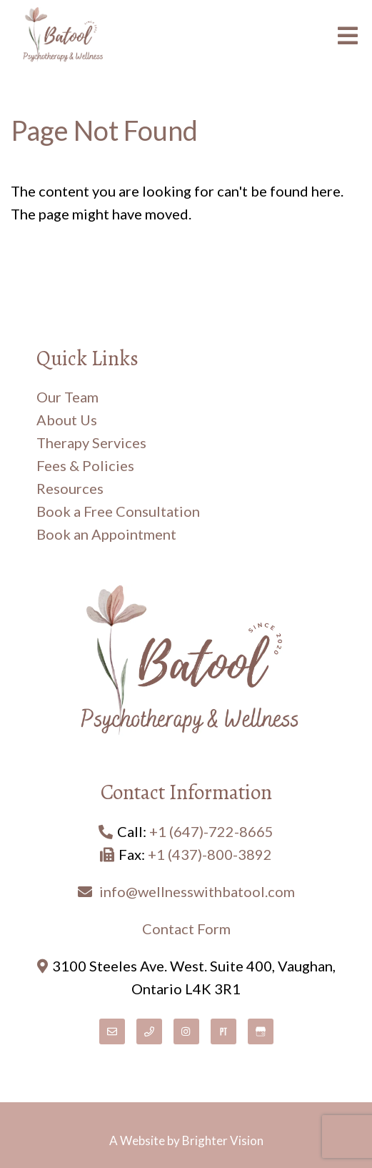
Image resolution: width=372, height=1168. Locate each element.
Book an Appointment (106, 534)
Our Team (67, 396)
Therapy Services (91, 442)
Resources (70, 488)
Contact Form (186, 928)
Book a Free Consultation (118, 511)
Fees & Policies (85, 465)
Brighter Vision (222, 1140)
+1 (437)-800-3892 (210, 854)
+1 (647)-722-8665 (211, 831)
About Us (66, 419)
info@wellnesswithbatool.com (197, 891)
